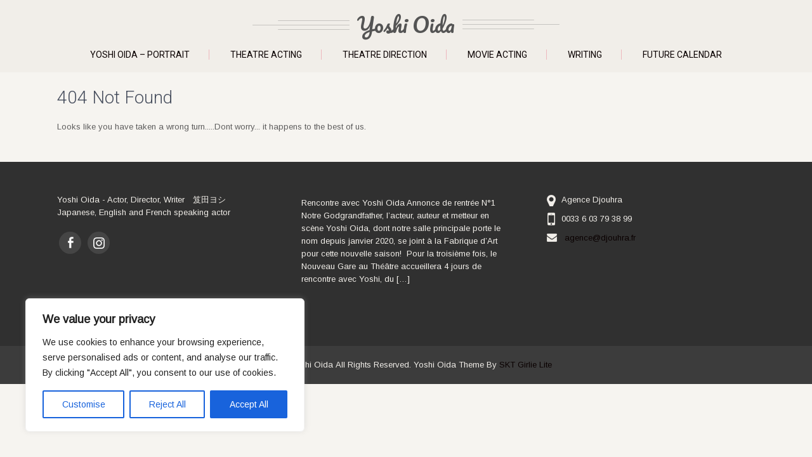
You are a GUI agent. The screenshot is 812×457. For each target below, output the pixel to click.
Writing (585, 55)
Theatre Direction (385, 55)
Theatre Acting (266, 55)
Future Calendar (682, 55)
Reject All (167, 404)
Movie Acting (497, 55)
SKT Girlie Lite (525, 364)
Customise (83, 404)
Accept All (249, 404)
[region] (164, 365)
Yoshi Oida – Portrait (140, 55)
